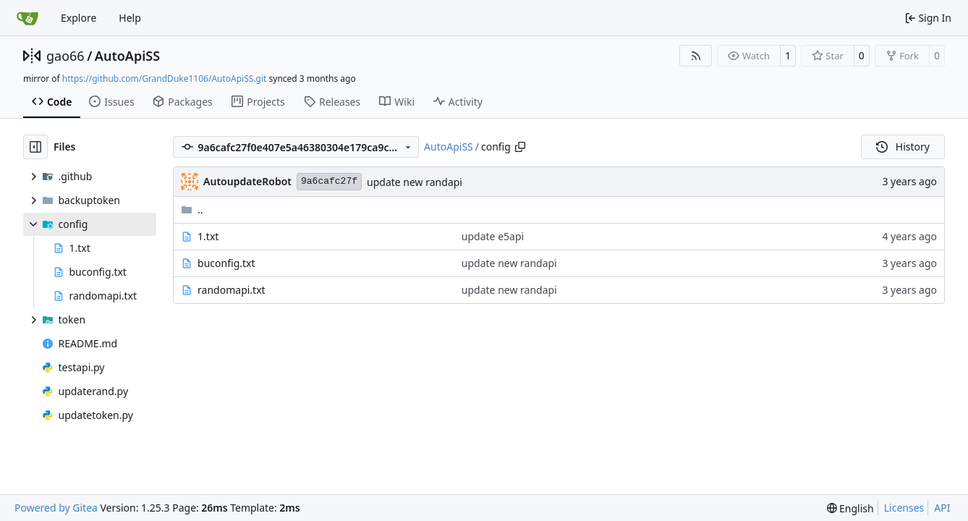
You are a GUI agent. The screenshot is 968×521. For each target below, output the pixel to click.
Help (130, 18)
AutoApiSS (127, 55)
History (903, 146)
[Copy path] (520, 147)
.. (192, 209)
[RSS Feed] (696, 56)
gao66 (65, 55)
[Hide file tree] (35, 147)
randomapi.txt (232, 290)
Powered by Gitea (56, 507)
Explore (78, 18)
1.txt (208, 236)
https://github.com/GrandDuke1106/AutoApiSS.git (164, 78)
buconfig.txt (226, 263)
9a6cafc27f (329, 181)
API (942, 507)
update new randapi (414, 182)
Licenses (904, 507)
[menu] (850, 508)
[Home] (27, 18)
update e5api (493, 236)
